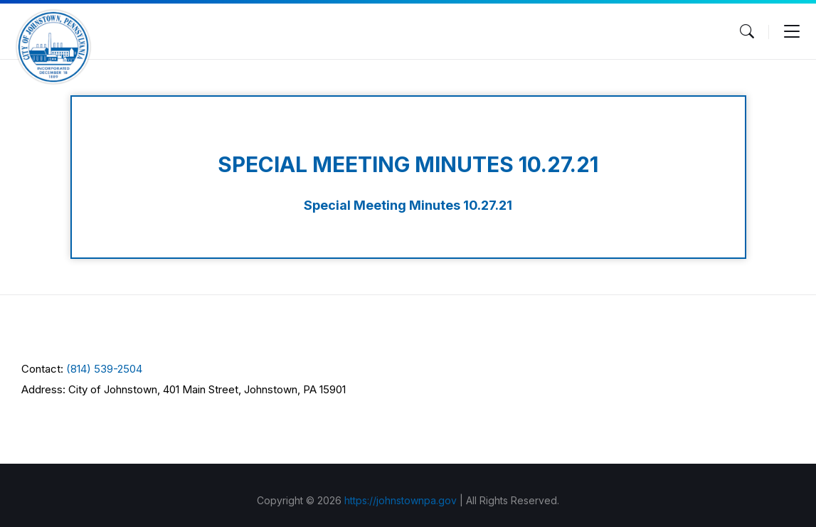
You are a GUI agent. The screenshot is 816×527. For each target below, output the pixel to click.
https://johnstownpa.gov (400, 500)
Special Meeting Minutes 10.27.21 (408, 205)
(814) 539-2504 (104, 369)
